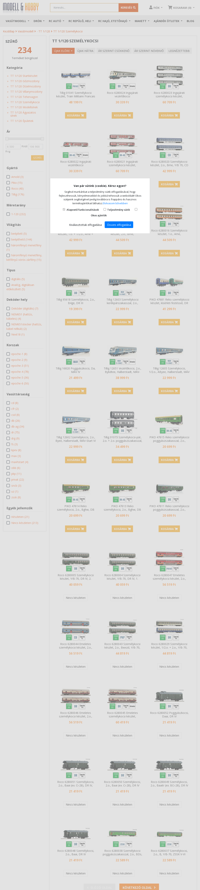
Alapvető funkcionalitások (83, 209)
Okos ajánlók (99, 215)
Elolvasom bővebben (115, 203)
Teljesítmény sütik (118, 209)
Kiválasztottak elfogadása (85, 225)
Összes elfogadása (119, 225)
